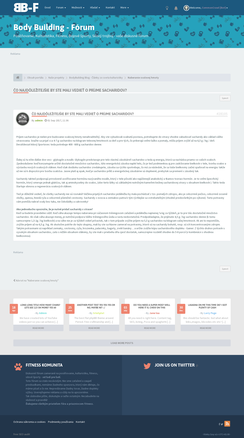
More (124, 7)
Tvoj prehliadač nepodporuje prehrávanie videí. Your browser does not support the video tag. (66, 63)
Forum (61, 7)
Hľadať (95, 7)
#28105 (222, 114)
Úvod (48, 7)
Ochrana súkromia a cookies (29, 422)
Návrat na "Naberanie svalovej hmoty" (36, 280)
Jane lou (154, 313)
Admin (43, 313)
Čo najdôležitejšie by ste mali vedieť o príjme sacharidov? (70, 90)
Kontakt (110, 7)
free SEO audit (21, 434)
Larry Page (210, 313)
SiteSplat (98, 313)
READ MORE (38, 328)
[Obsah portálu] (17, 77)
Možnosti (78, 7)
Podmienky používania (60, 422)
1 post (225, 98)
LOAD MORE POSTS (122, 343)
